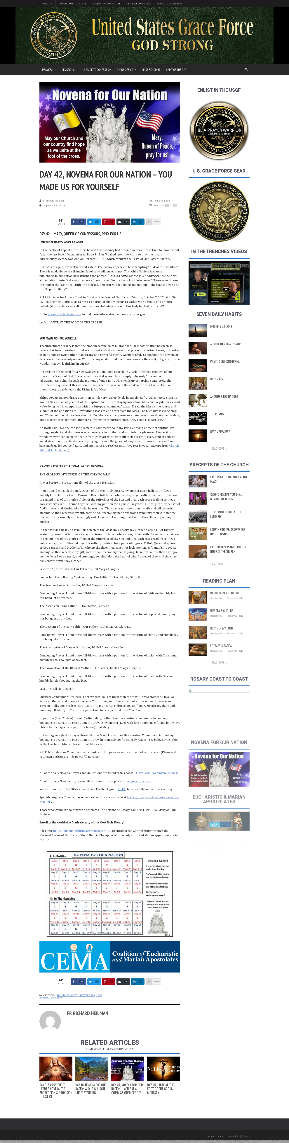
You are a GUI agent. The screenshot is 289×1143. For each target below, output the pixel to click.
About (221, 1136)
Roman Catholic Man (169, 3)
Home (211, 1136)
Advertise (233, 1136)
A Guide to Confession (97, 69)
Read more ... (219, 449)
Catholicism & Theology (224, 601)
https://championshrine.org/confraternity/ (82, 831)
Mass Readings (151, 69)
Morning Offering (221, 327)
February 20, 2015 (235, 659)
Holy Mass (216, 379)
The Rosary (217, 414)
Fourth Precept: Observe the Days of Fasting (227, 533)
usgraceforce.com (139, 781)
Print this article (159, 200)
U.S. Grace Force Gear (138, 3)
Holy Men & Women (221, 636)
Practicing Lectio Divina (225, 362)
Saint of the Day (176, 69)
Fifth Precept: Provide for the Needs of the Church (228, 551)
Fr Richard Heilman (51, 200)
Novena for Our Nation (106, 3)
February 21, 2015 (235, 642)
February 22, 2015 (235, 624)
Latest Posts (87, 995)
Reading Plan (216, 606)
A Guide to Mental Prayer (225, 344)
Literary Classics (220, 654)
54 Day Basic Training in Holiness (156, 773)
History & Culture (221, 619)
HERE (122, 789)
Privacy (246, 1136)
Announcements (67, 995)
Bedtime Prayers (220, 432)
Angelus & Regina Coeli (224, 397)
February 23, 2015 (235, 606)
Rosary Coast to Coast (72, 3)
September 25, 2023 (52, 205)
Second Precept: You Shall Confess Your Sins (226, 498)
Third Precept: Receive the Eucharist (225, 515)
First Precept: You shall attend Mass (229, 480)
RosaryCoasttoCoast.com (64, 314)
